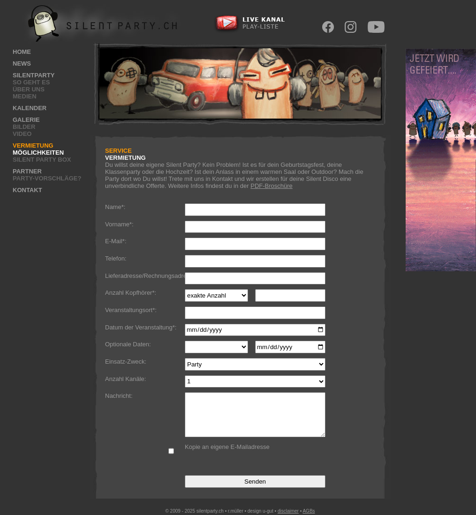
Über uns (29, 89)
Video (22, 133)
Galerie (26, 119)
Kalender (29, 108)
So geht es (31, 82)
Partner (27, 171)
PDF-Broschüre (271, 185)
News (22, 63)
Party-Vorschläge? (47, 178)
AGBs (308, 511)
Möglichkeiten (38, 152)
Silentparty (33, 75)
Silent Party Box (42, 159)
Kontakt (27, 190)
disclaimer (288, 511)
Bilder (24, 126)
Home (22, 51)
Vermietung (33, 145)
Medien (25, 96)
